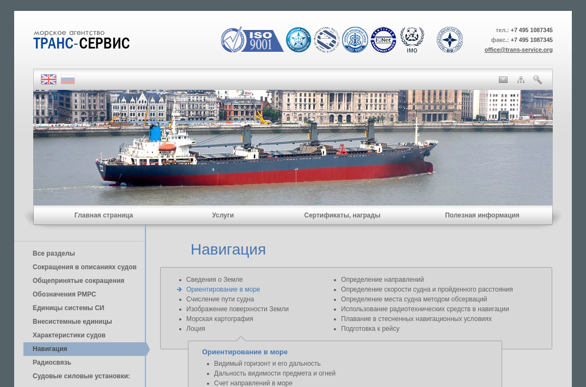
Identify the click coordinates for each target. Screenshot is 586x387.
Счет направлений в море (253, 383)
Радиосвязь (52, 362)
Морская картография (219, 319)
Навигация (50, 349)
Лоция (195, 328)
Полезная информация (482, 215)
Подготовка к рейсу (370, 328)
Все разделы (54, 253)
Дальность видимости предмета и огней (274, 373)
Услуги (223, 215)
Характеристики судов (69, 335)
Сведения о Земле (214, 279)
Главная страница (104, 215)
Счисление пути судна (220, 299)
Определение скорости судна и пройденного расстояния (426, 289)
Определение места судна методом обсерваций (414, 299)
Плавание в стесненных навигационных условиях (416, 319)
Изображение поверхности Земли (237, 309)
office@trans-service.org (519, 49)
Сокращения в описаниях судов (85, 267)
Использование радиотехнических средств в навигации (425, 309)
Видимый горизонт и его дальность (267, 363)
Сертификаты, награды (342, 215)
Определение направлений (382, 279)
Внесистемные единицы (72, 321)
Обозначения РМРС (64, 294)
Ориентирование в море (223, 289)
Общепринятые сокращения (78, 281)
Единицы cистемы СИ (68, 308)
